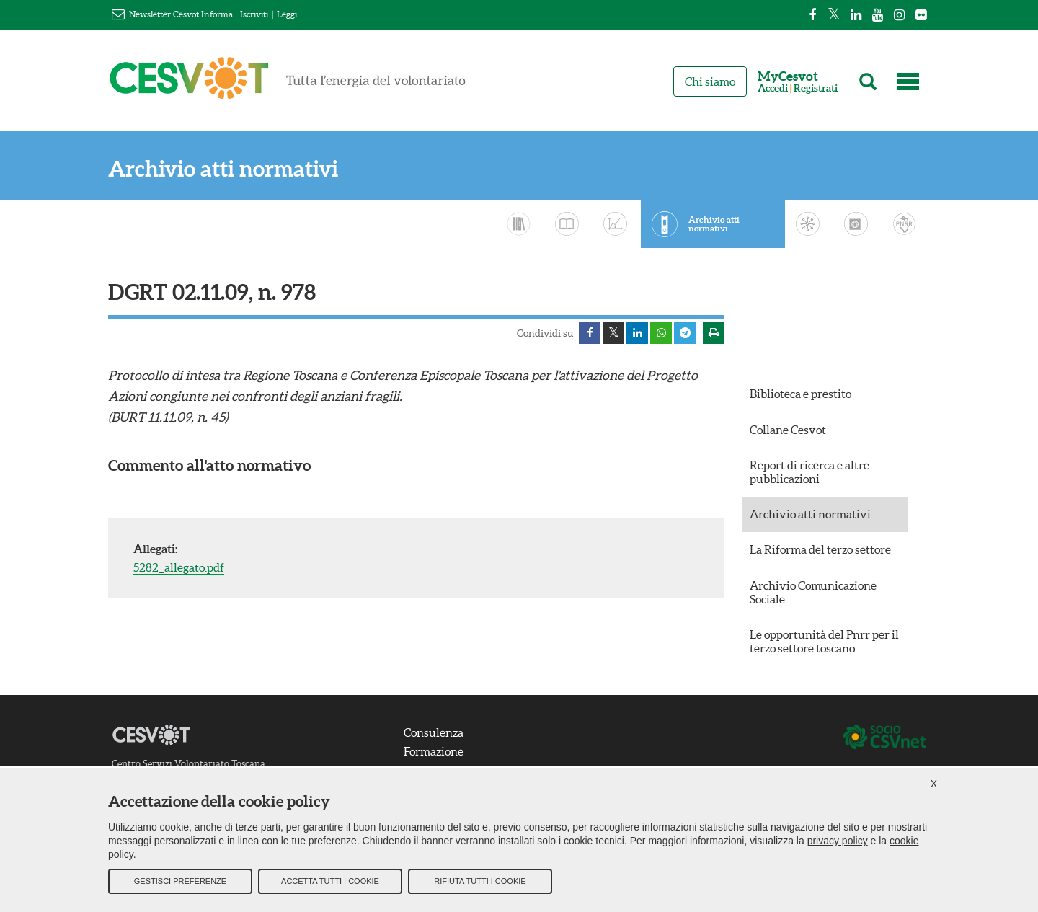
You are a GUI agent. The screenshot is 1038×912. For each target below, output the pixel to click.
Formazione (433, 751)
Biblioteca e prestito (800, 393)
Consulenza (433, 732)
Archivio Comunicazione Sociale (813, 592)
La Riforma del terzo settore (820, 549)
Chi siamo (710, 81)
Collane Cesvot (788, 429)
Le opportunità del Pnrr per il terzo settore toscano (824, 641)
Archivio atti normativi (223, 169)
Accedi (773, 88)
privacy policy (837, 840)
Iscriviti (254, 14)
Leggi (287, 14)
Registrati (816, 88)
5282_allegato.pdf (178, 567)
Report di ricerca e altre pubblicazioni (809, 472)
